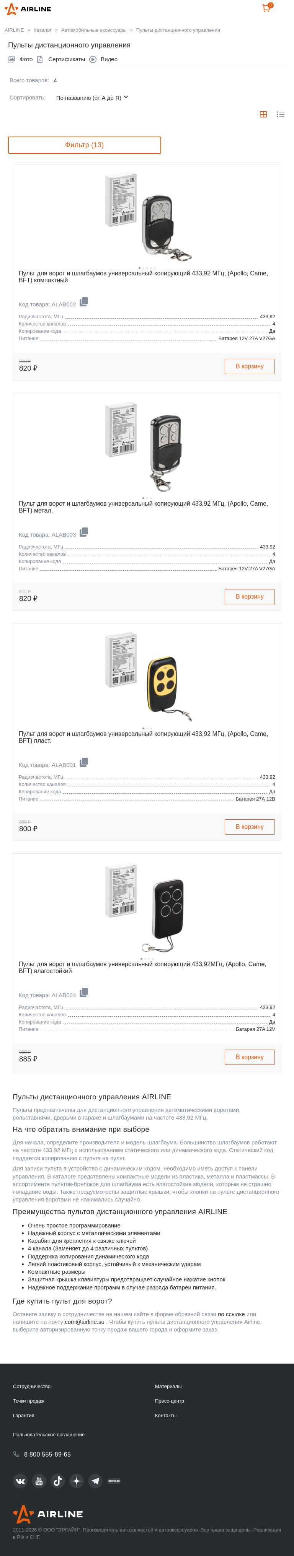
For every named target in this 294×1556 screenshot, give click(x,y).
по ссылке (231, 1332)
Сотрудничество (32, 1386)
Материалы (168, 1386)
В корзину (250, 384)
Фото (26, 77)
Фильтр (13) (84, 163)
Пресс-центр (169, 1401)
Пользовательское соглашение (49, 1434)
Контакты (165, 1415)
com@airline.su (85, 1340)
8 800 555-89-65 (47, 1454)
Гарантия (23, 1415)
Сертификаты (66, 77)
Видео (109, 77)
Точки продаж (28, 1401)
